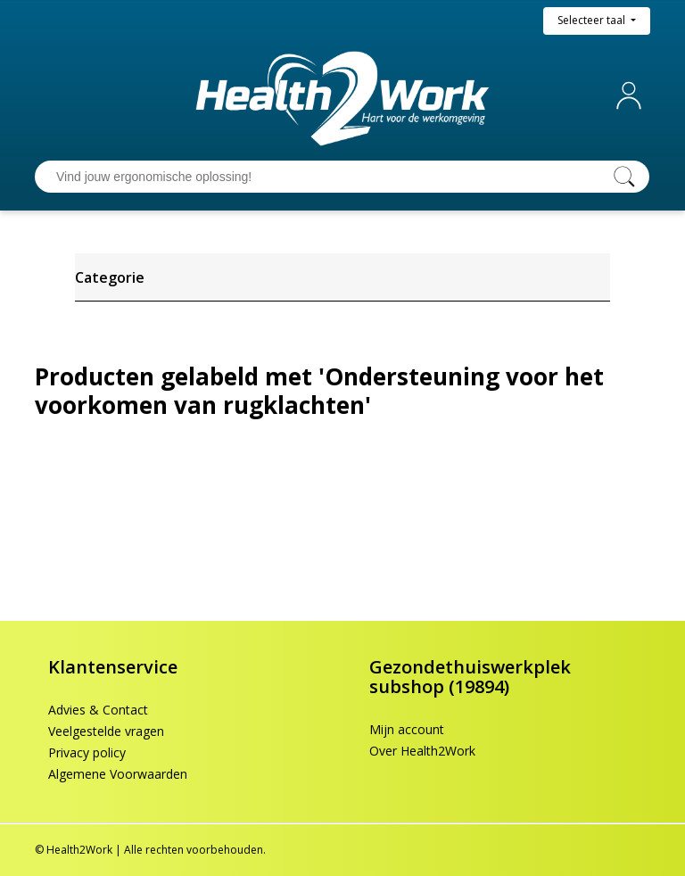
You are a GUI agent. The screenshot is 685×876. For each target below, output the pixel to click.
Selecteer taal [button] (592, 20)
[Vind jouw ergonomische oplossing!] (325, 177)
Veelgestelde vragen (106, 731)
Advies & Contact (98, 709)
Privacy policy (87, 752)
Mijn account (632, 95)
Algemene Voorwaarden (117, 773)
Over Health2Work (422, 750)
